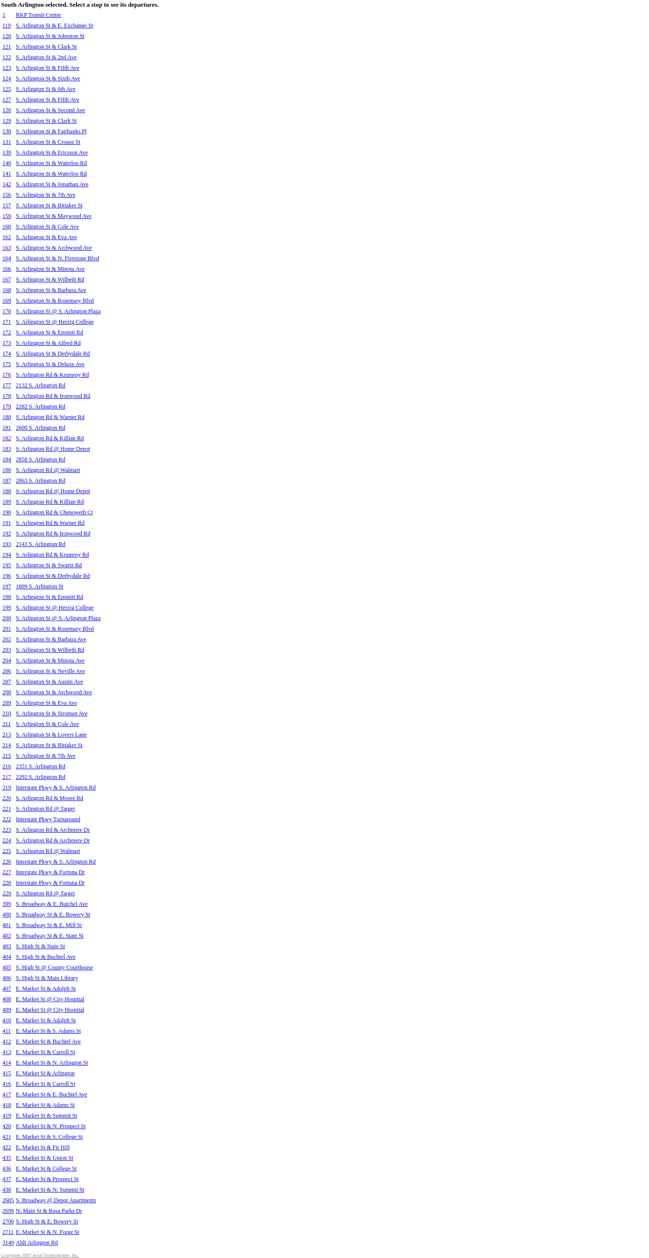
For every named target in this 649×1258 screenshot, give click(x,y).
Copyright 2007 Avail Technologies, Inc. (40, 1255)
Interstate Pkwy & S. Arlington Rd (56, 787)
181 (6, 427)
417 (6, 1094)
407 (6, 988)
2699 (8, 1210)
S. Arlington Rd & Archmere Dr (53, 829)
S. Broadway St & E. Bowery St (53, 914)
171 (6, 321)
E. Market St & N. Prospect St (51, 1126)
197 (6, 586)
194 (6, 554)
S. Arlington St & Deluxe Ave (50, 364)
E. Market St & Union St (44, 1158)
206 (6, 671)
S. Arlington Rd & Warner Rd (50, 417)
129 (6, 120)
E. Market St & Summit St (46, 1115)
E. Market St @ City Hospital (50, 999)
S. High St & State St (40, 946)
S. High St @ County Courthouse (54, 967)
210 (6, 713)
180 (6, 417)
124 (6, 78)
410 (6, 1020)
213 (6, 734)
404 (6, 956)
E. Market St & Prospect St (47, 1179)
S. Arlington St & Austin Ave (49, 681)
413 (6, 1052)
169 (6, 300)
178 (6, 396)
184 (6, 459)
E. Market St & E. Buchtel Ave (51, 1094)
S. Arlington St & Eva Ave (46, 237)
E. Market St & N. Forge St (47, 1232)
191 (6, 523)
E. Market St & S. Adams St (48, 1031)
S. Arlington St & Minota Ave (50, 269)
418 (6, 1105)
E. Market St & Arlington (45, 1073)
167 (6, 279)
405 (6, 967)
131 (6, 142)
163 (6, 247)
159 (6, 216)
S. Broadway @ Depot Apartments (56, 1200)
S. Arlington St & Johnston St (50, 36)
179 (6, 406)
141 (6, 173)
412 (6, 1041)
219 (6, 787)
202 (6, 639)
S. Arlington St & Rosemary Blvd (55, 300)
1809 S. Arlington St (39, 586)
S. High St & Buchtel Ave (45, 956)
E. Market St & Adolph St (46, 988)
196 (6, 575)
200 (6, 618)
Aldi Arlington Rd (37, 1242)
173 (6, 343)
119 (6, 25)
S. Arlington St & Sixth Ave (48, 78)
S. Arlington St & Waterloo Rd (51, 163)
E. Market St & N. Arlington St (52, 1062)
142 (6, 184)
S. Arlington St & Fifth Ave (47, 67)
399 (6, 904)
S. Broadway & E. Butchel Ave (51, 904)
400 (6, 914)
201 (6, 628)
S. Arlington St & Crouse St (48, 142)
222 (6, 819)
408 (6, 999)
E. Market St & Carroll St (45, 1052)
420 (6, 1126)
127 (6, 99)
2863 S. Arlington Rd (40, 480)
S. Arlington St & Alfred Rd (48, 343)
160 (6, 226)
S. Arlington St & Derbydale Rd (53, 353)
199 (6, 607)
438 (6, 1189)
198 (6, 597)
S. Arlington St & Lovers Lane (51, 734)
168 (6, 290)
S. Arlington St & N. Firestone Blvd (57, 258)
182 (6, 438)
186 (6, 470)
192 (6, 533)
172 (6, 332)
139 (6, 152)
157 (6, 205)
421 (6, 1136)
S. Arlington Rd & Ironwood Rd (53, 396)
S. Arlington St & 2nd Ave (46, 57)
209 (6, 702)
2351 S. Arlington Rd (40, 766)
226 (6, 861)
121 (6, 46)
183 (6, 448)
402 (6, 935)
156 (6, 194)
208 (6, 692)
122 (6, 57)
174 (6, 353)
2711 (8, 1232)
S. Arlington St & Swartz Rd (49, 565)
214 (6, 745)
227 (6, 872)
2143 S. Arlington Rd (40, 544)
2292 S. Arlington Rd (40, 777)
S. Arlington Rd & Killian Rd (50, 438)
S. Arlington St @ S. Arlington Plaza (58, 311)
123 (6, 67)
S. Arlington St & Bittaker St (49, 205)
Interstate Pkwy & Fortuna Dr (50, 872)
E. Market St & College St (46, 1168)
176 (6, 374)
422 (6, 1147)
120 (6, 36)
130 (6, 131)
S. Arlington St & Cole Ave (47, 226)
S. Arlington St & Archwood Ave (54, 247)
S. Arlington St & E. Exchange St (54, 25)
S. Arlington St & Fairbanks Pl (51, 131)
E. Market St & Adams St (45, 1105)
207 (6, 681)
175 (6, 364)
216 (6, 766)
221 (6, 808)
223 (6, 829)
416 (6, 1083)
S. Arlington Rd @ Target (45, 808)
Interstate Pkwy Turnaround (48, 819)
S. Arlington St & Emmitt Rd (49, 332)
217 (6, 777)
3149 (8, 1242)
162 (6, 237)
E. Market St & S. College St (49, 1136)
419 (6, 1115)
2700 (8, 1221)
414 (6, 1062)
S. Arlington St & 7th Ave (45, 194)
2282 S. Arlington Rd (40, 406)
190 (6, 512)
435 (6, 1158)
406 (6, 978)
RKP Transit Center (38, 15)
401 (6, 925)
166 (6, 269)
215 (6, 755)
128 (6, 110)
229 (6, 893)
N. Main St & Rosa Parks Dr (49, 1210)
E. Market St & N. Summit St (50, 1189)
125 (6, 89)
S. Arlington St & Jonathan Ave (52, 184)
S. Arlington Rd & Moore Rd (49, 798)
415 (6, 1073)
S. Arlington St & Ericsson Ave (52, 152)
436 (6, 1168)
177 (6, 385)
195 (6, 565)
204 (6, 660)
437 (6, 1179)
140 (6, 163)
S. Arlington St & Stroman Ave (51, 713)
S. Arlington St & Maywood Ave (53, 216)
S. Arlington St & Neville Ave (50, 671)
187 (6, 480)
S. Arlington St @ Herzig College (55, 321)
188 (6, 491)
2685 (8, 1200)
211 (6, 724)
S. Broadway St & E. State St (50, 935)
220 (6, 798)
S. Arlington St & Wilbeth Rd (50, 279)
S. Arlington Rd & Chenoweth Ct (54, 512)
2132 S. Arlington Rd (40, 385)
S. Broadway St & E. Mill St (49, 925)
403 (6, 946)
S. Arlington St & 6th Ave (45, 89)
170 (6, 311)
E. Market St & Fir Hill (43, 1147)
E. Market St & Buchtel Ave (48, 1041)
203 (6, 650)
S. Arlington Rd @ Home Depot (53, 448)
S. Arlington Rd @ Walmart (48, 470)
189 (6, 501)
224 (6, 840)
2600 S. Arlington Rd (40, 427)
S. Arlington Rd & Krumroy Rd (52, 374)
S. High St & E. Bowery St (47, 1221)
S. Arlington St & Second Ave (50, 110)
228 (6, 882)
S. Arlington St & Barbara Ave (51, 290)
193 (6, 544)
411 (6, 1031)
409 (6, 1009)
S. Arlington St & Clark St (46, 46)
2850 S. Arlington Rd (40, 459)
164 (6, 258)
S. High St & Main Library (47, 978)
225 (6, 851)
